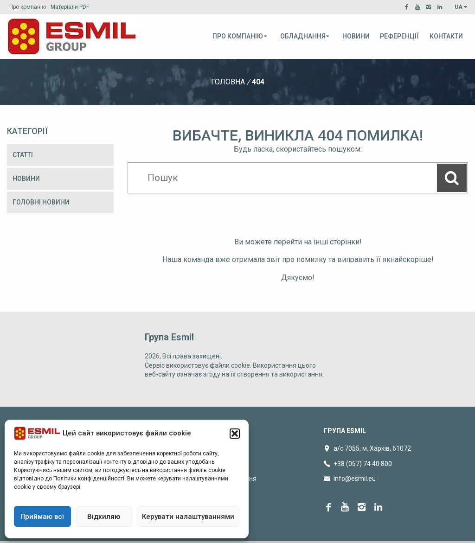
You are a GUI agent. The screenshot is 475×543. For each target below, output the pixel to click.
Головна (228, 81)
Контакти (446, 36)
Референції (399, 36)
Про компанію (27, 7)
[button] (234, 433)
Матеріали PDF (70, 7)
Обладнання (305, 36)
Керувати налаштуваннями (188, 516)
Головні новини (41, 202)
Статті (23, 155)
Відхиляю (103, 516)
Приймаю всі (42, 516)
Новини (356, 36)
